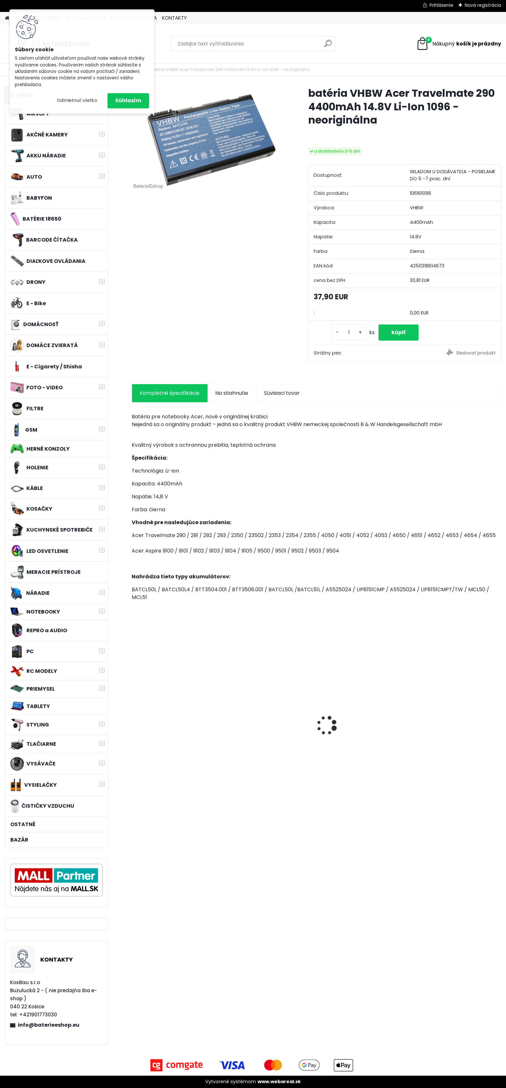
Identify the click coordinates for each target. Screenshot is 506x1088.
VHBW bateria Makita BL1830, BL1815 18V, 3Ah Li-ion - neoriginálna (359, 725)
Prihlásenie (441, 5)
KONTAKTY (174, 18)
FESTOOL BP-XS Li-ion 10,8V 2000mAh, (450, 731)
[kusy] (348, 332)
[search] (328, 46)
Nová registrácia (483, 5)
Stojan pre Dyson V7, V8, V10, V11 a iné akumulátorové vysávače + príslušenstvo (269, 733)
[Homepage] (7, 18)
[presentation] (134, 714)
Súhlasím (128, 100)
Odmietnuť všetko (77, 100)
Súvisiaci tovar (282, 393)
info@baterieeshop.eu (48, 1025)
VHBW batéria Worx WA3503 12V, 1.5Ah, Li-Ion (171, 731)
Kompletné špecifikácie (169, 393)
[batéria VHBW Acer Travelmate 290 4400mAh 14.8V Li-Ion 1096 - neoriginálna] (210, 138)
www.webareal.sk (279, 1081)
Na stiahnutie (231, 393)
